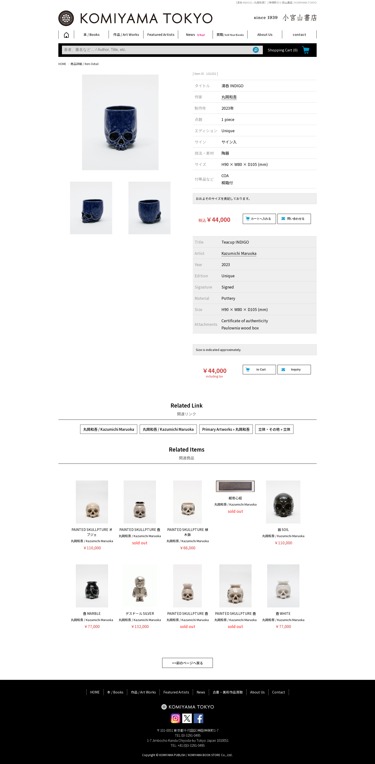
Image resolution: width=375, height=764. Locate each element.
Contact (278, 692)
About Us (264, 34)
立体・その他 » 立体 (274, 429)
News (195, 34)
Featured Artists (160, 34)
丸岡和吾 (229, 97)
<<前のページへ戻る (187, 662)
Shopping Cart (283, 49)
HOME (62, 64)
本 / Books (91, 34)
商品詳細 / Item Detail (85, 64)
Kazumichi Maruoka (238, 253)
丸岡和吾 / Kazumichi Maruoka (108, 429)
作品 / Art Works (126, 34)
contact (299, 34)
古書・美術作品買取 (228, 692)
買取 (230, 34)
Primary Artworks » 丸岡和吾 (226, 429)
